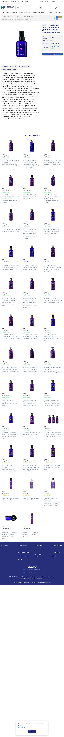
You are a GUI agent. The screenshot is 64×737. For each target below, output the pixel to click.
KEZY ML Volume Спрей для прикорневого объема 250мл (31, 196)
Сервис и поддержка (39, 12)
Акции (2, 12)
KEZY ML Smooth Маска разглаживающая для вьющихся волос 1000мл (52, 162)
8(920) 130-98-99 (57, 1)
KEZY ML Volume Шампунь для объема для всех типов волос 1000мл (10, 336)
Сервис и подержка (56, 545)
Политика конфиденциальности (22, 582)
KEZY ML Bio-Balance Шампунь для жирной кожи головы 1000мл (30, 267)
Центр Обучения (38, 545)
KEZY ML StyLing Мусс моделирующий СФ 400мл (30, 534)
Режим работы (44, 1)
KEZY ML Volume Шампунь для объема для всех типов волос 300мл (53, 300)
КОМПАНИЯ (5, 1)
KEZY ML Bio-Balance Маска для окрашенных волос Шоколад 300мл (31, 369)
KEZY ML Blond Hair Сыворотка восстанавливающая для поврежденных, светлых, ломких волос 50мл (52, 502)
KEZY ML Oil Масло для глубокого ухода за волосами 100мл (10, 267)
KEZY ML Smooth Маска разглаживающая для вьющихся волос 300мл (10, 369)
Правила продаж (55, 552)
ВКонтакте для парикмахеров (32, 569)
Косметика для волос (17, 16)
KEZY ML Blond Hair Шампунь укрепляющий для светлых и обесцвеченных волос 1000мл (10, 198)
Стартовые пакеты (25, 12)
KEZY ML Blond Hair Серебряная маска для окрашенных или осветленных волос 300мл (10, 302)
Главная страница (6, 16)
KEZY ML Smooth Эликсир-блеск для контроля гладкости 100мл (17, 19)
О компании (4, 545)
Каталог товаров (11, 12)
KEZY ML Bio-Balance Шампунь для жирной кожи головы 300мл (51, 231)
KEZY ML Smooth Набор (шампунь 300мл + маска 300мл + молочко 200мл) (52, 434)
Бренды (61, 12)
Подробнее (22, 727)
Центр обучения (52, 12)
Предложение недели (23, 552)
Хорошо (32, 731)
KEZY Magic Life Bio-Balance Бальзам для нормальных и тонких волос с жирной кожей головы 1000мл (31, 164)
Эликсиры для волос (29, 16)
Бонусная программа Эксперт (20, 1)
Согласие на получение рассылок (41, 582)
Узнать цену (52, 54)
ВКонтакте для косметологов (32, 572)
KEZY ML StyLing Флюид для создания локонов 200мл (52, 467)
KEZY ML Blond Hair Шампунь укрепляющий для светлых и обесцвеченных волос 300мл (52, 198)
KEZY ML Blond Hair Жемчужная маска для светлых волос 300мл (30, 336)
